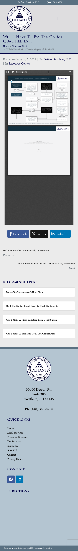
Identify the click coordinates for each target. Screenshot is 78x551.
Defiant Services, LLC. (57, 59)
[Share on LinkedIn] (60, 234)
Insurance (12, 446)
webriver (49, 548)
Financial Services (17, 437)
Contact (11, 455)
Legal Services (15, 432)
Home (10, 428)
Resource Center (19, 63)
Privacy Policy (15, 459)
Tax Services (14, 441)
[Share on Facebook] (18, 234)
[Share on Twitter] (39, 234)
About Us (12, 450)
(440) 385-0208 (54, 2)
